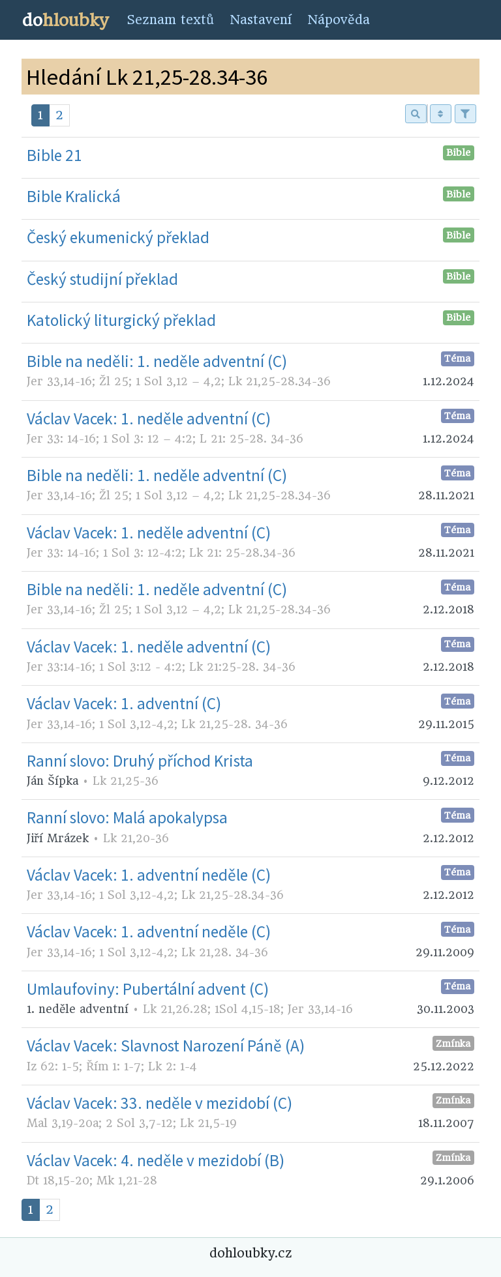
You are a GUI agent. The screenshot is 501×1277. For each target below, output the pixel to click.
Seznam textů (170, 19)
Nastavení (261, 19)
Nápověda (338, 19)
